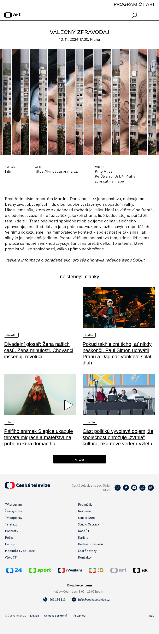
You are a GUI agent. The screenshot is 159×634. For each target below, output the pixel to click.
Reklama (84, 511)
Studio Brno (86, 518)
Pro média (85, 504)
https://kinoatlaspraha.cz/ (57, 171)
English (34, 615)
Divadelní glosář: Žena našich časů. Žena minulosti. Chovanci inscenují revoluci (38, 350)
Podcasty (11, 531)
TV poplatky (13, 518)
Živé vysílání (13, 511)
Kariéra (83, 537)
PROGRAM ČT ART (134, 4)
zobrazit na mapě (109, 181)
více (79, 459)
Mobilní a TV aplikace (20, 551)
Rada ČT (84, 531)
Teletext (11, 524)
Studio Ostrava (88, 524)
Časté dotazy (87, 551)
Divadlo (11, 335)
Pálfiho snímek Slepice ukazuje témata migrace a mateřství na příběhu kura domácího (38, 437)
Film (9, 422)
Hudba (89, 335)
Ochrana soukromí (55, 615)
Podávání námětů (90, 544)
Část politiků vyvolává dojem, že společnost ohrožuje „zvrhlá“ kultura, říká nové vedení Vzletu (118, 437)
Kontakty (85, 557)
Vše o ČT (11, 557)
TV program (13, 504)
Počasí (9, 537)
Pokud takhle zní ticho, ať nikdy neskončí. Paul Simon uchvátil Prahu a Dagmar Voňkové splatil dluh (118, 353)
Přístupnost (79, 615)
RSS (151, 615)
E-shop (10, 544)
